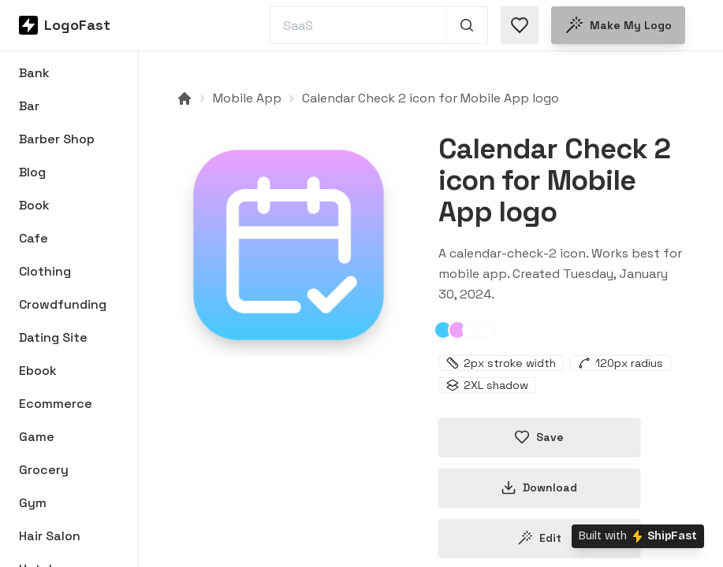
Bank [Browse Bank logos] (34, 73)
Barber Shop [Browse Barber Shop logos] (57, 139)
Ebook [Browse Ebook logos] (38, 370)
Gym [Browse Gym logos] (33, 503)
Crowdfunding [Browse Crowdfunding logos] (62, 304)
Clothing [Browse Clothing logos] (45, 271)
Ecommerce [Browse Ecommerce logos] (55, 403)
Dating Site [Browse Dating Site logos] (53, 337)
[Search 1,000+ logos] (467, 25)
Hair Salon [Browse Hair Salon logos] (49, 536)
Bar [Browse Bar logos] (29, 106)
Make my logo (618, 25)
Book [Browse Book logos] (34, 205)
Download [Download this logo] (539, 487)
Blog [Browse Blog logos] (32, 172)
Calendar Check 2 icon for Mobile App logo (430, 98)
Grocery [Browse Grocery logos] (44, 469)
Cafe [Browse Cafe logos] (33, 238)
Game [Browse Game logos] (36, 436)
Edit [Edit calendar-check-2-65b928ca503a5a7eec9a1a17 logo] (539, 538)
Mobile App (247, 98)
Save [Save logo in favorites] (539, 437)
